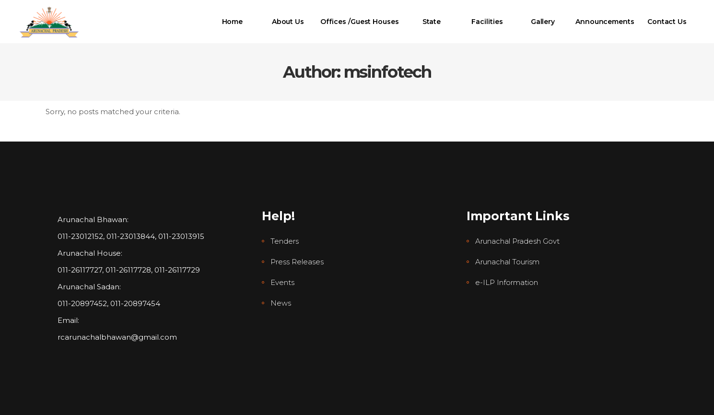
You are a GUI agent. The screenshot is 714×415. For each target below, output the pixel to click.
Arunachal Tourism (507, 261)
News (280, 303)
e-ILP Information (506, 282)
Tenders (284, 241)
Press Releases (297, 261)
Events (282, 282)
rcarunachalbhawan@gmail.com (117, 337)
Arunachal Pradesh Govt (517, 241)
